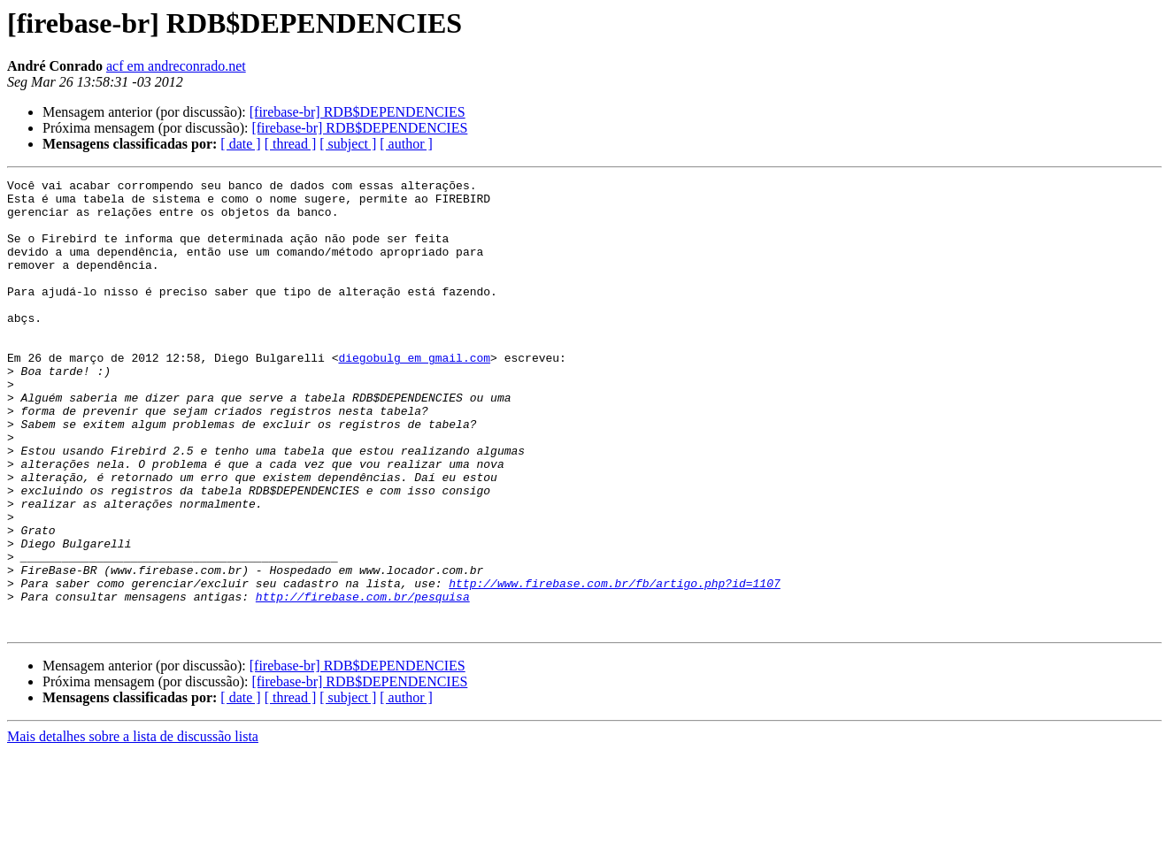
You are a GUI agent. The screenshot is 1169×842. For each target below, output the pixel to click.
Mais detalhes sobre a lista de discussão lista (132, 826)
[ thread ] (291, 143)
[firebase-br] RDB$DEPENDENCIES (357, 111)
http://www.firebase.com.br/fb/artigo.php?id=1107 (614, 665)
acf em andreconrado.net (176, 65)
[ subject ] (347, 143)
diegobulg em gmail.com (414, 394)
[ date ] (240, 143)
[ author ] (406, 143)
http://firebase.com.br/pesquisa (363, 681)
